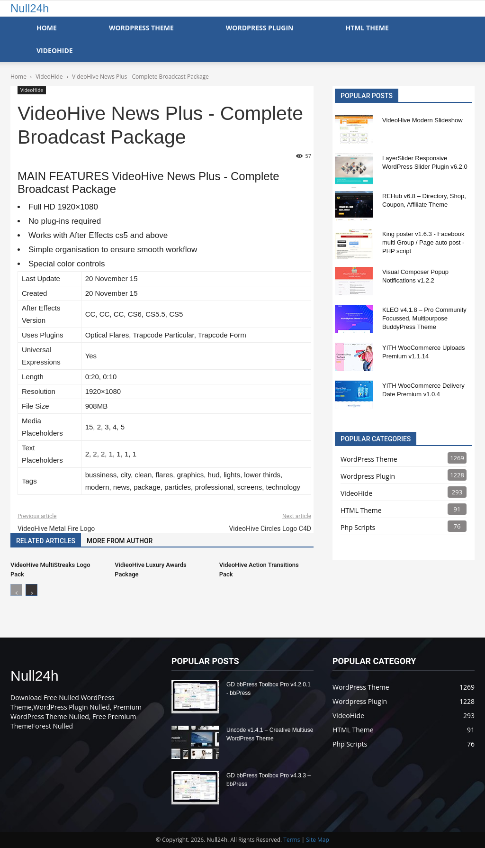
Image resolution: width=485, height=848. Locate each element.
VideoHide (54, 50)
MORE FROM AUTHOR (120, 541)
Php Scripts (358, 527)
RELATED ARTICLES (45, 541)
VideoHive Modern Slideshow (422, 120)
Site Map (317, 840)
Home (46, 27)
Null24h (29, 8)
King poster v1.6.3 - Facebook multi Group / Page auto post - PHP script (423, 242)
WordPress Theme (141, 27)
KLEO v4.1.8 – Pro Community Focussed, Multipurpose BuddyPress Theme (424, 318)
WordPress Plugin (260, 27)
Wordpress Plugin (368, 476)
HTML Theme (366, 27)
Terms (291, 840)
